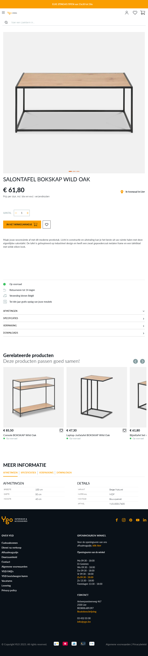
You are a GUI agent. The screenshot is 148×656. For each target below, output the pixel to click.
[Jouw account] (126, 12)
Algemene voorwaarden (14, 566)
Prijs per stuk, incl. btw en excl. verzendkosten (26, 196)
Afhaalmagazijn (10, 552)
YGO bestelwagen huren (15, 576)
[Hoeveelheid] (22, 213)
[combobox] (74, 22)
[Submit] (6, 22)
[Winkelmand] (142, 12)
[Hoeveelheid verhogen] (28, 213)
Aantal (7, 213)
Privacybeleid (139, 644)
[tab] (11, 474)
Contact (6, 561)
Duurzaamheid (9, 557)
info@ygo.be (84, 621)
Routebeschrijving (86, 611)
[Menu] (3, 12)
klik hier (97, 545)
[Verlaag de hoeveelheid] (16, 213)
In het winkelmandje (22, 224)
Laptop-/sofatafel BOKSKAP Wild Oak (88, 435)
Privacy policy (9, 590)
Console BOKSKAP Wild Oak (19, 435)
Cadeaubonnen (10, 542)
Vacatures (7, 580)
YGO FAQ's (7, 571)
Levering (6, 585)
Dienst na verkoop (11, 547)
